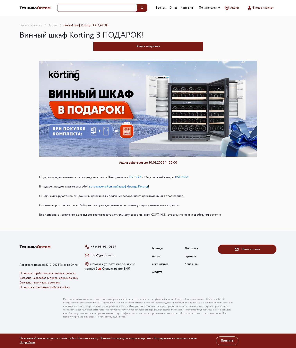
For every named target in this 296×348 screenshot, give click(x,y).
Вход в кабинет (260, 7)
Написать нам (247, 249)
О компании (160, 264)
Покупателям (209, 7)
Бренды (161, 7)
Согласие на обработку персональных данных (49, 278)
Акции (232, 7)
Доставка (191, 248)
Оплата (157, 272)
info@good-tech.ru (103, 255)
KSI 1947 (135, 177)
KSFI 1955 (181, 177)
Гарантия (190, 256)
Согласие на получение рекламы (40, 283)
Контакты (187, 7)
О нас (173, 7)
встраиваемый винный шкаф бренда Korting (118, 186)
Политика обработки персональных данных (48, 273)
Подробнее (27, 342)
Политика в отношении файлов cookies (45, 287)
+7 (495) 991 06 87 (103, 247)
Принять (227, 340)
